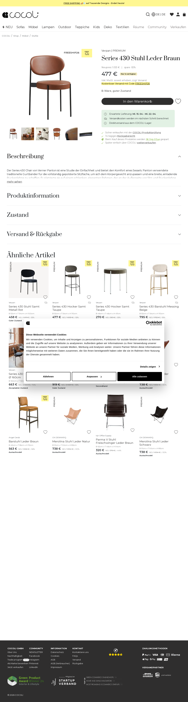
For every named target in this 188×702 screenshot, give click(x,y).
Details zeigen (148, 366)
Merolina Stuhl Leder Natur (71, 441)
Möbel (25, 36)
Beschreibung (25, 156)
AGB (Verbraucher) (60, 663)
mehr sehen (14, 181)
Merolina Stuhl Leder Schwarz (153, 443)
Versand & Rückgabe (34, 234)
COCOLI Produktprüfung (147, 132)
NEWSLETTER (36, 652)
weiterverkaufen (146, 142)
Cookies (55, 656)
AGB (53, 660)
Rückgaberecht (126, 136)
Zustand (18, 215)
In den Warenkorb (137, 101)
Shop (16, 36)
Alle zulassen (139, 376)
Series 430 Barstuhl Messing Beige (159, 308)
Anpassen (94, 376)
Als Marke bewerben (17, 663)
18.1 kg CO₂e (153, 139)
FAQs (75, 656)
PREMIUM (119, 50)
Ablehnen (48, 376)
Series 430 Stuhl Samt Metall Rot (24, 308)
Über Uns (12, 652)
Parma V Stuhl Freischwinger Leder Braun (114, 441)
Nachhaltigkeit (14, 656)
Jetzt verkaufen (15, 667)
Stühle (35, 36)
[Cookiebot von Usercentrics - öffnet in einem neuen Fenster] (148, 323)
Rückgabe (77, 663)
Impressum (56, 667)
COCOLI (6, 36)
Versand (76, 660)
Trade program (18, 660)
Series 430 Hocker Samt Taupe (69, 308)
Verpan (106, 50)
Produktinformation (33, 196)
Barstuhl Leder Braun (24, 441)
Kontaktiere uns (80, 652)
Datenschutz (57, 652)
